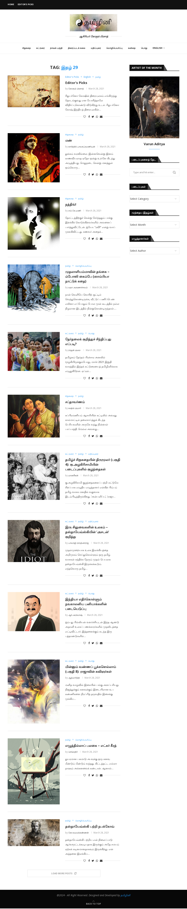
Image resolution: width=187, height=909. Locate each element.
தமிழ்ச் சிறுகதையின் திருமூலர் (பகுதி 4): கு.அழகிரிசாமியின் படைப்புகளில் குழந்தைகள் (92, 465)
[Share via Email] (101, 116)
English (157, 48)
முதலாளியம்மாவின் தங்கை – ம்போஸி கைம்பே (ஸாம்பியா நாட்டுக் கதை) (87, 276)
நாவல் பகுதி (56, 48)
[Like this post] (84, 116)
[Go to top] (93, 904)
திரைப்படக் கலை (76, 48)
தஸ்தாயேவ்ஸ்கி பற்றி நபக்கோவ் (89, 827)
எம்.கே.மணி (74, 210)
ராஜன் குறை (74, 350)
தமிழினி (125, 895)
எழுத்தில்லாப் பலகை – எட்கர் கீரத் (91, 746)
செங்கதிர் (73, 752)
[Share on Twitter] (93, 116)
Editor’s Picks (26, 4)
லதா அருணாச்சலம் (78, 287)
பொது (144, 48)
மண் (68, 140)
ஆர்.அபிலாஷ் (75, 615)
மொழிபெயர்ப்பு (114, 48)
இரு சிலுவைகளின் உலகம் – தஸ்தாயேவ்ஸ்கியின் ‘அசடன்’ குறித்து (87, 532)
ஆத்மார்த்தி (74, 678)
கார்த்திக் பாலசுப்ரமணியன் (81, 146)
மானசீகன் (73, 475)
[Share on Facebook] (89, 116)
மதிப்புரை (96, 48)
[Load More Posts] (63, 874)
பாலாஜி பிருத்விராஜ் (78, 543)
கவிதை (132, 48)
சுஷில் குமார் (74, 408)
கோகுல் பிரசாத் (76, 88)
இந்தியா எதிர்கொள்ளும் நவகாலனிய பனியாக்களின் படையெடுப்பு (86, 604)
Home (11, 4)
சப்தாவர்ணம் (75, 402)
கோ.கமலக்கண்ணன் (78, 833)
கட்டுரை (40, 48)
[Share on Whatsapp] (97, 116)
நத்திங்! (70, 204)
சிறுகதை (26, 48)
